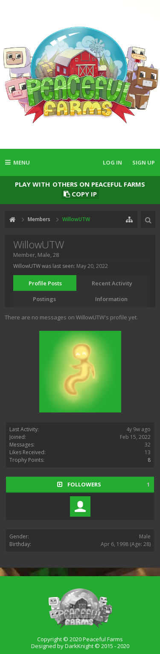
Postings (44, 299)
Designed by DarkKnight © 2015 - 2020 (80, 646)
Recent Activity (112, 283)
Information (111, 299)
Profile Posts (45, 283)
